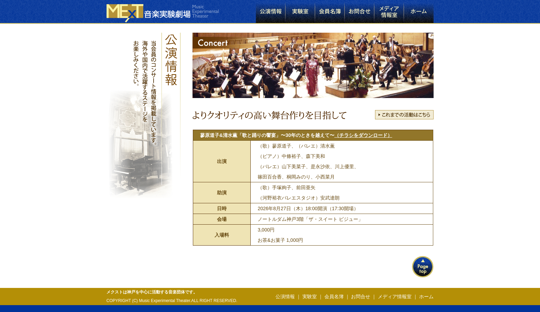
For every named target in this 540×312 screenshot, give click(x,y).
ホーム (426, 296)
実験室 (309, 296)
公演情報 (285, 296)
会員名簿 (334, 296)
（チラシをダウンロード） (363, 135)
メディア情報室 (395, 296)
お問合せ (360, 296)
